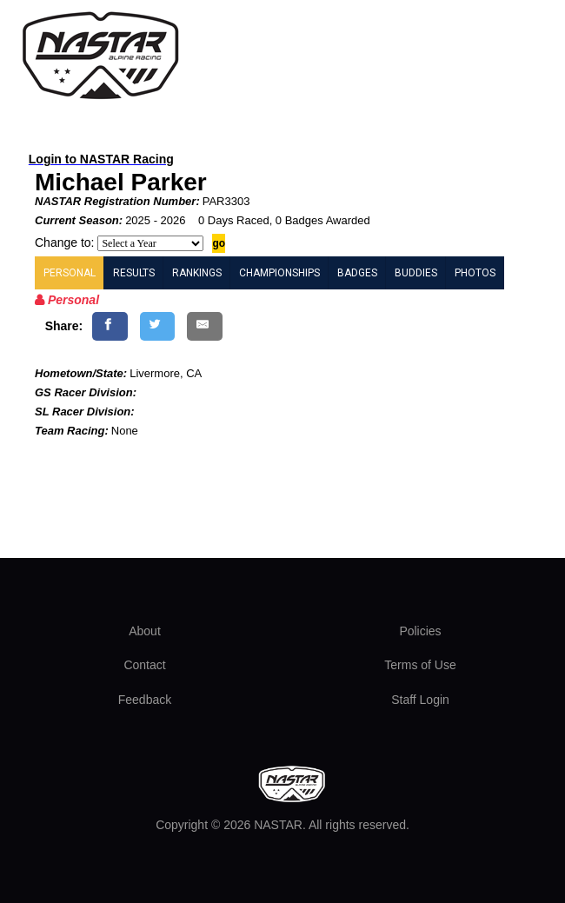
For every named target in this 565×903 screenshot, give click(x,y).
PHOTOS (475, 273)
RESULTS (134, 273)
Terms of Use (419, 665)
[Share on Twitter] (158, 326)
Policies (420, 631)
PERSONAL (69, 273)
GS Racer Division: (85, 392)
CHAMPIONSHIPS (279, 273)
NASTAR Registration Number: (117, 201)
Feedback (144, 700)
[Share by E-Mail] (205, 326)
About (145, 631)
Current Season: (79, 220)
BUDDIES (416, 273)
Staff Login (420, 700)
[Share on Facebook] (110, 326)
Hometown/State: (81, 373)
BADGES (357, 273)
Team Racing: (72, 430)
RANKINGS (197, 273)
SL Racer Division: (85, 411)
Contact (144, 665)
